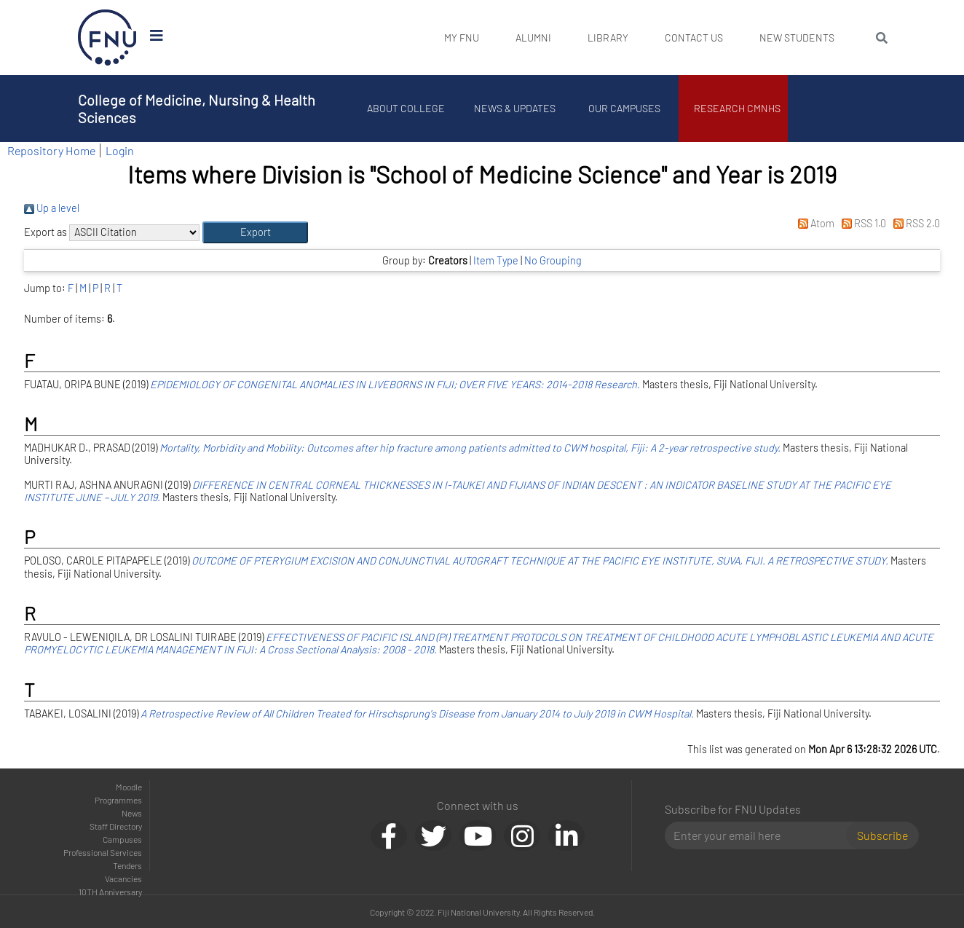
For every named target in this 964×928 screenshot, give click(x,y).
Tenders (127, 865)
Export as (45, 232)
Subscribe (882, 835)
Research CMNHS (737, 108)
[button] (255, 232)
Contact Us (694, 37)
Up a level (51, 208)
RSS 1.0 (861, 223)
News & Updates (515, 108)
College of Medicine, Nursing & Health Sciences (196, 108)
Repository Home (51, 150)
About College (406, 108)
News (132, 813)
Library (608, 37)
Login (120, 150)
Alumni (533, 37)
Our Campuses (624, 108)
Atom (813, 223)
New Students (796, 37)
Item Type (495, 260)
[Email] (761, 835)
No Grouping (553, 260)
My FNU (461, 37)
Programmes (118, 800)
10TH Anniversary (110, 891)
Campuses (122, 839)
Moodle (129, 787)
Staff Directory (116, 826)
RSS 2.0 (914, 223)
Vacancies (123, 878)
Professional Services (102, 852)
